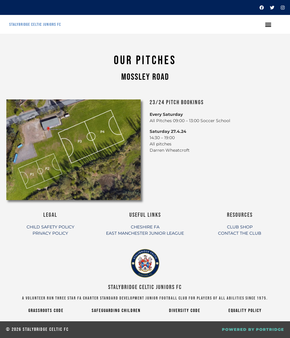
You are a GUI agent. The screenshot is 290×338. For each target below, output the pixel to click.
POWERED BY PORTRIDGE (253, 329)
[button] (268, 24)
